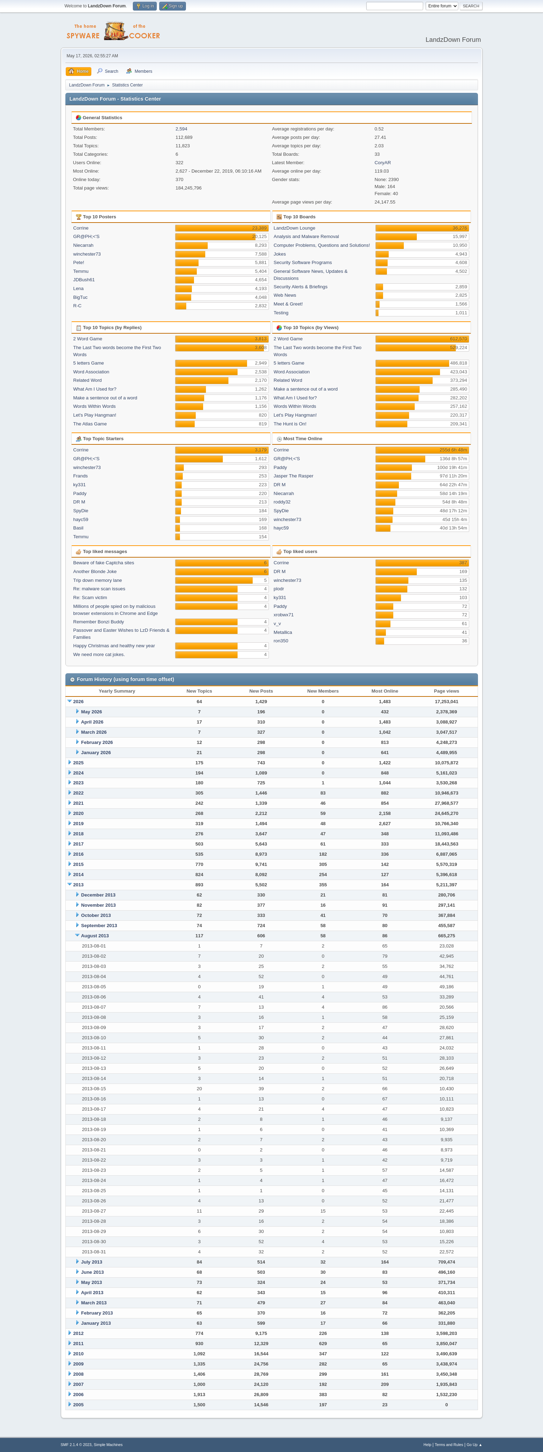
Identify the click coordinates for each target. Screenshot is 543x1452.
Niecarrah (83, 245)
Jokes (280, 254)
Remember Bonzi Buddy (98, 621)
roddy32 (282, 502)
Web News (285, 295)
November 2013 (98, 905)
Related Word (87, 380)
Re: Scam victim (90, 597)
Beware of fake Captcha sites (103, 562)
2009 (78, 1364)
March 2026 (94, 732)
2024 (78, 773)
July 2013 (91, 1262)
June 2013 (92, 1272)
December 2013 (98, 895)
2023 (78, 782)
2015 (78, 864)
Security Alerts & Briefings (301, 286)
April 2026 (92, 722)
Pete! (78, 262)
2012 (78, 1333)
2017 (78, 844)
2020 (78, 813)
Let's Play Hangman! (94, 415)
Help (427, 1445)
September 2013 (99, 925)
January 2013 (96, 1323)
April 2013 (92, 1292)
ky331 (79, 484)
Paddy (79, 493)
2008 (78, 1374)
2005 (78, 1404)
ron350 (281, 640)
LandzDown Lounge (295, 228)
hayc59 (80, 519)
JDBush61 (84, 279)
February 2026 (97, 742)
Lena (78, 288)
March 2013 (94, 1302)
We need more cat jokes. (99, 654)
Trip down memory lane (97, 580)
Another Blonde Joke (95, 571)
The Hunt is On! (290, 423)
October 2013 (96, 915)
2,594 (181, 128)
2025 (78, 762)
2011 (78, 1343)
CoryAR (383, 162)
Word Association (91, 371)
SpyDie (80, 510)
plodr (279, 588)
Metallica (283, 632)
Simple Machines (108, 1445)
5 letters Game (88, 363)
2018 (78, 833)
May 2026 (91, 711)
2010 (78, 1353)
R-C (77, 305)
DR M (79, 502)
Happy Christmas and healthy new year (114, 645)
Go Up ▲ (475, 1445)
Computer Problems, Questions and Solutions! (322, 245)
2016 (78, 854)
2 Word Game (87, 338)
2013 (78, 884)
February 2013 (97, 1313)
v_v (277, 623)
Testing (281, 312)
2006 (78, 1394)
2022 (78, 793)
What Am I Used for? (94, 389)
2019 (78, 823)
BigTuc (80, 297)
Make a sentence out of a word (105, 397)
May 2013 (91, 1282)
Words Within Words (94, 406)
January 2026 (96, 752)
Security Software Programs (303, 262)
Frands (80, 475)
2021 (78, 803)
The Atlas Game (90, 423)
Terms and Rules (449, 1445)
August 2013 (95, 935)
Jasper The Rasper (293, 475)
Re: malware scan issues (99, 588)
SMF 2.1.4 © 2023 (76, 1445)
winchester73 (87, 254)
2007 (78, 1384)
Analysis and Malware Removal (306, 236)
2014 (78, 874)
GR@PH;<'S (86, 236)
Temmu (81, 271)
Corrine (81, 228)
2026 (78, 701)
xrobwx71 (284, 614)
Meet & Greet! (288, 304)
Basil (78, 528)
